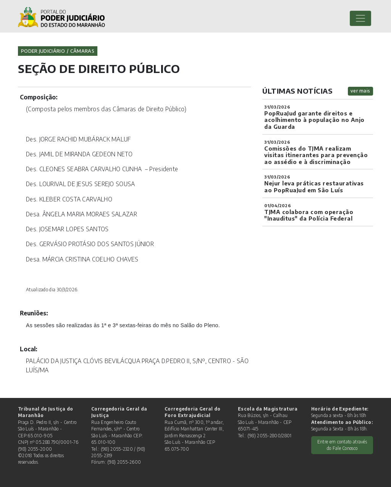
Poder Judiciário (43, 51)
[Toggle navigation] (360, 18)
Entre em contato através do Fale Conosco (342, 445)
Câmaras (82, 51)
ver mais (360, 91)
